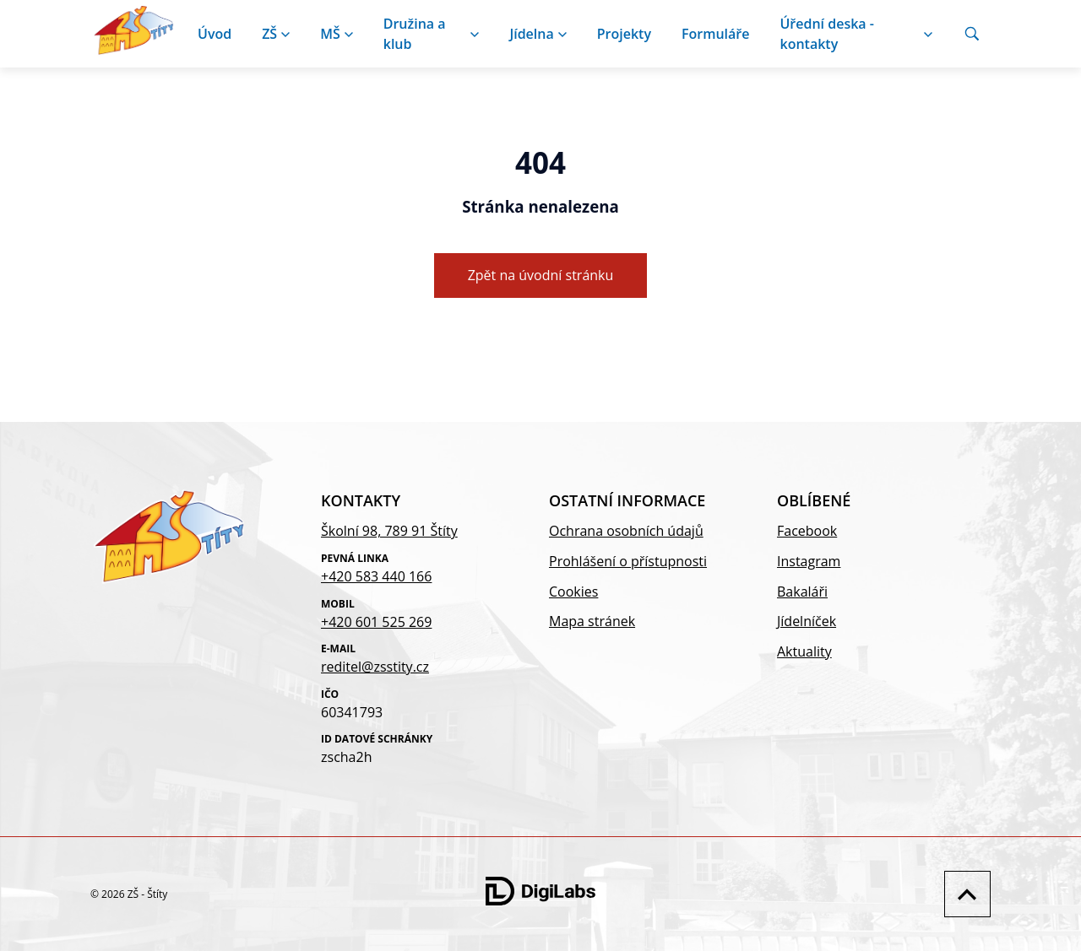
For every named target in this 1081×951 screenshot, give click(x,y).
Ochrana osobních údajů (626, 530)
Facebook (807, 530)
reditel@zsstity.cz (375, 666)
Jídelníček (806, 621)
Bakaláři (802, 591)
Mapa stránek (592, 621)
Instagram (808, 561)
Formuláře (716, 33)
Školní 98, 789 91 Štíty (389, 530)
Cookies (573, 591)
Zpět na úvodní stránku (541, 275)
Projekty (624, 33)
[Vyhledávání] (972, 34)
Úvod (214, 33)
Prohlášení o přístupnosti (628, 561)
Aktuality (804, 651)
